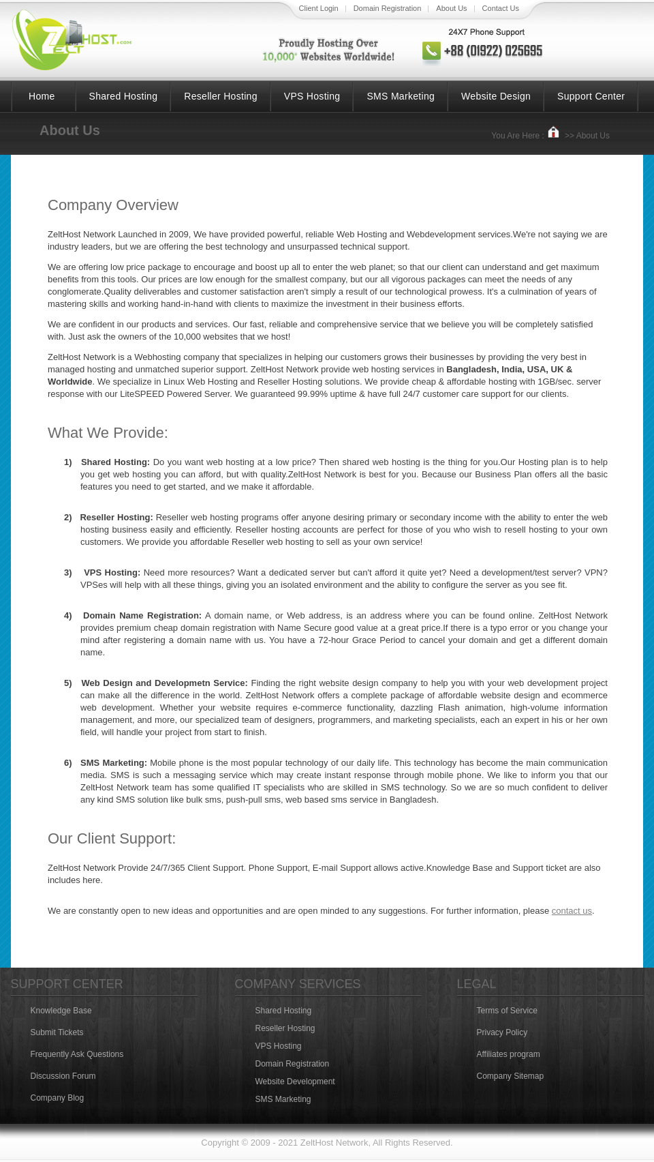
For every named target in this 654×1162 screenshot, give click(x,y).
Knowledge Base (61, 1010)
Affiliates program (508, 1054)
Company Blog (57, 1098)
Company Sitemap (510, 1076)
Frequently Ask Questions (77, 1054)
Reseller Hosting (221, 96)
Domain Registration (292, 1064)
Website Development (295, 1081)
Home (42, 96)
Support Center (591, 96)
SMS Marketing (401, 96)
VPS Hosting (312, 96)
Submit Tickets (57, 1032)
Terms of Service (507, 1010)
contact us (572, 911)
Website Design (496, 96)
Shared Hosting (123, 96)
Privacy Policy (502, 1032)
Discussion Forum (63, 1076)
